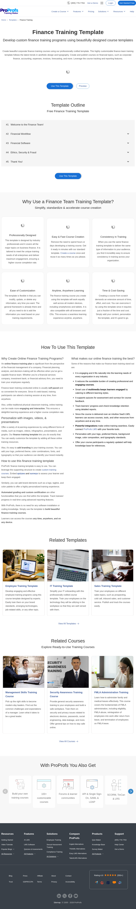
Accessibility (70, 882)
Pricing (91, 11)
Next (130, 791)
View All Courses (67, 741)
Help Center (119, 845)
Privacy (54, 882)
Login (110, 3)
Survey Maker (97, 849)
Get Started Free (127, 3)
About (53, 876)
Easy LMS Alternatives (78, 853)
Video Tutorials (7, 845)
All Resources (6, 854)
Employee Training (54, 840)
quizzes (21, 473)
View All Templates (67, 623)
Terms (39, 882)
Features (77, 11)
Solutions (102, 11)
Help (132, 11)
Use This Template (60, 86)
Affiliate (40, 876)
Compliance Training (54, 852)
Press (25, 876)
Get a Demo (92, 3)
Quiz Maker (96, 840)
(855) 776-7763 (78, 3)
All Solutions (51, 856)
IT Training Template (61, 586)
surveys (34, 473)
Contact (68, 876)
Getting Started (7, 840)
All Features (28, 854)
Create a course (68, 253)
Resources (118, 11)
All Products (96, 854)
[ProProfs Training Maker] (9, 11)
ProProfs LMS (90, 429)
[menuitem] (76, 3)
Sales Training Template (108, 586)
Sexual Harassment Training (54, 846)
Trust (11, 882)
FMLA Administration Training (111, 692)
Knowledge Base (98, 845)
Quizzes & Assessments (33, 849)
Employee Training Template (21, 586)
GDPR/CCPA (28, 882)
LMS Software (29, 845)
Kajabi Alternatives (76, 844)
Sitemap (57, 902)
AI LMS (27, 840)
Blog (10, 876)
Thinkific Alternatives (77, 849)
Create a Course (59, 11)
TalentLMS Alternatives (78, 858)
